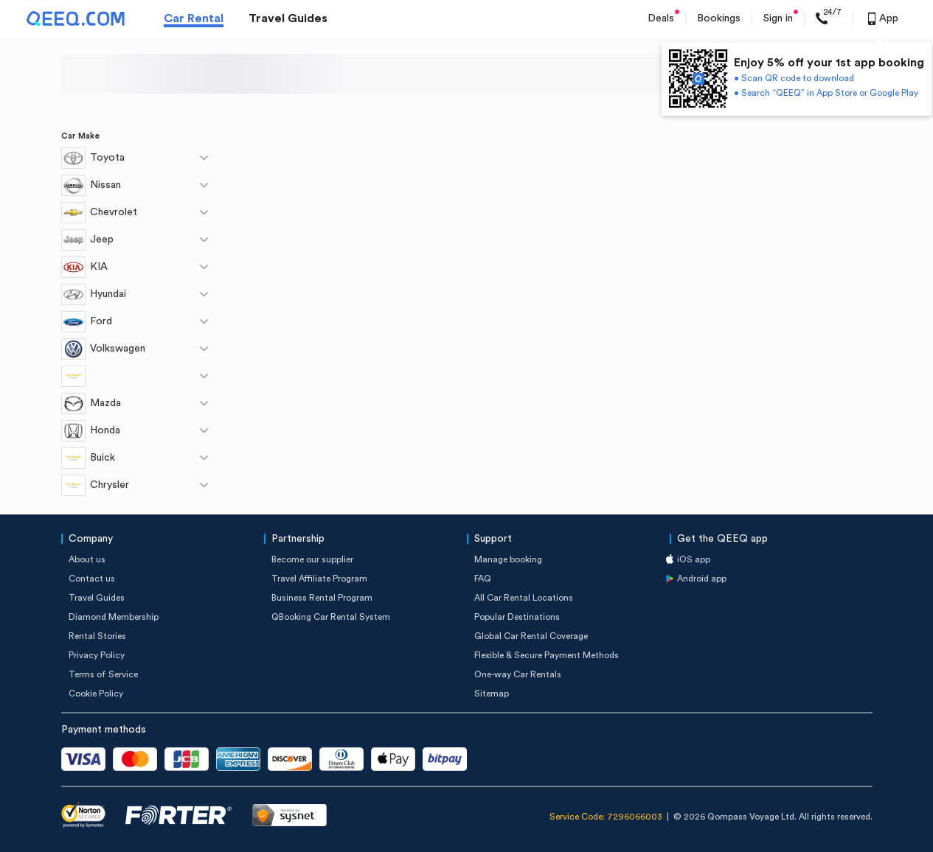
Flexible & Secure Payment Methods (546, 655)
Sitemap (491, 693)
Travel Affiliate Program (319, 578)
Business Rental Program (321, 597)
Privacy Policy (97, 655)
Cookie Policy (96, 693)
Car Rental (193, 18)
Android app (701, 578)
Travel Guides (288, 18)
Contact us (92, 578)
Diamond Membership (114, 616)
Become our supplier (312, 559)
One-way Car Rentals (517, 674)
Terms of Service (103, 674)
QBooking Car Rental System (330, 616)
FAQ (482, 578)
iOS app (693, 559)
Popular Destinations (517, 616)
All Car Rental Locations (523, 597)
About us (87, 559)
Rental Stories (97, 636)
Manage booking (508, 559)
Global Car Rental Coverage (531, 636)
